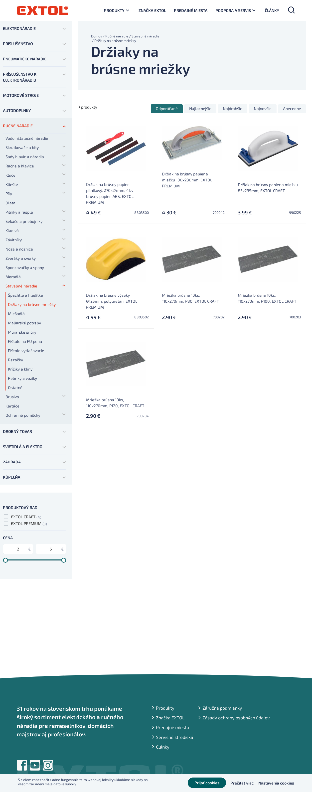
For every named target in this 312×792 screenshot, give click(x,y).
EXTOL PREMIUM (26, 523)
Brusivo (12, 396)
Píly (8, 193)
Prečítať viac (241, 783)
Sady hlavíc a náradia (24, 156)
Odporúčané (167, 108)
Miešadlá (16, 313)
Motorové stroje (21, 95)
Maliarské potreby (24, 322)
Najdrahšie (232, 108)
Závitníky (13, 239)
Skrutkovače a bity (22, 147)
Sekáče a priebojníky (23, 221)
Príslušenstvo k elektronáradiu (19, 77)
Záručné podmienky (222, 708)
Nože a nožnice (19, 249)
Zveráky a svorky (20, 258)
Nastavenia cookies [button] (276, 783)
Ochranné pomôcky (22, 415)
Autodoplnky (17, 110)
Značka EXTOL (152, 10)
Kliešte (11, 184)
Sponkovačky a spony (24, 267)
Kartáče (12, 405)
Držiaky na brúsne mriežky (32, 304)
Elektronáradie (19, 28)
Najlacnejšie (200, 108)
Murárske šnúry (22, 332)
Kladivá (12, 230)
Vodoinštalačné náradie (26, 138)
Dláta (10, 202)
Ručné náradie (18, 125)
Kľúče (10, 175)
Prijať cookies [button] (205, 783)
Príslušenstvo (18, 43)
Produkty (114, 10)
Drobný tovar (17, 431)
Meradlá (13, 276)
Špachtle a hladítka (25, 295)
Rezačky (15, 359)
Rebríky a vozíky (22, 378)
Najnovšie (263, 108)
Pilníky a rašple (19, 212)
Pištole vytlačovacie (26, 350)
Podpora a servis (233, 10)
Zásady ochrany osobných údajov (236, 717)
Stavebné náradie (21, 285)
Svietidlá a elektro (22, 446)
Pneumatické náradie (24, 58)
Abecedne (292, 108)
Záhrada (12, 461)
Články (272, 10)
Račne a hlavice (19, 165)
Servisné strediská (174, 737)
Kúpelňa (11, 477)
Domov (96, 36)
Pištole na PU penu (25, 341)
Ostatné (15, 387)
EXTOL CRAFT (23, 516)
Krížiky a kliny (20, 369)
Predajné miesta (190, 10)
